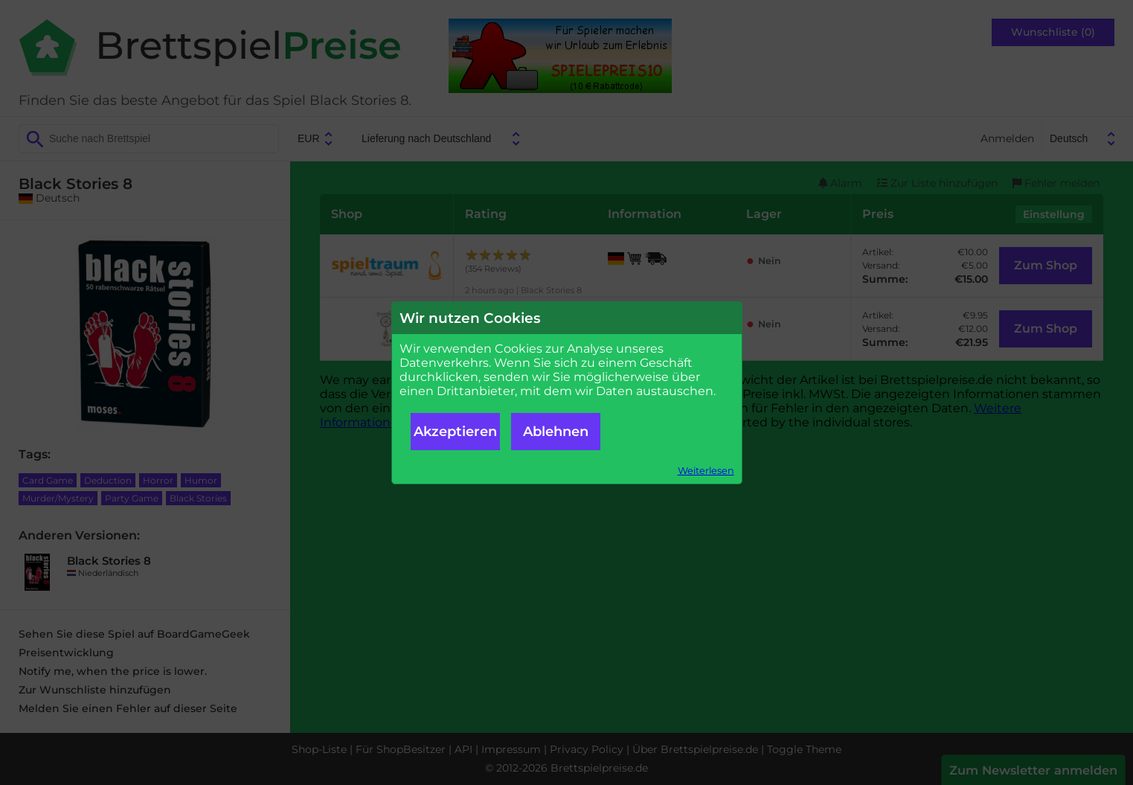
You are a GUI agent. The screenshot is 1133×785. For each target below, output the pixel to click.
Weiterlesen (706, 470)
